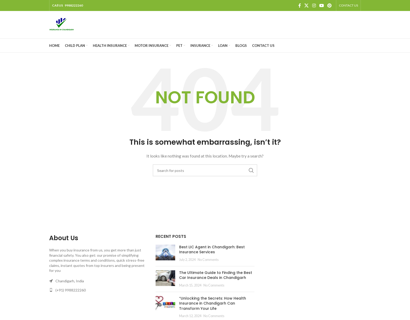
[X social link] (306, 5)
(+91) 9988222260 (70, 290)
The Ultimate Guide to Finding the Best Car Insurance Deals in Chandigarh (215, 275)
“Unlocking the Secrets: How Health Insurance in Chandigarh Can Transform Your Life (212, 303)
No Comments (208, 260)
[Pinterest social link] (329, 5)
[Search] (205, 170)
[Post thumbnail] (165, 253)
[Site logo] (61, 24)
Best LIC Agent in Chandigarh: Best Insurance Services (212, 249)
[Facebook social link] (300, 5)
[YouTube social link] (321, 5)
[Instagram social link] (313, 5)
